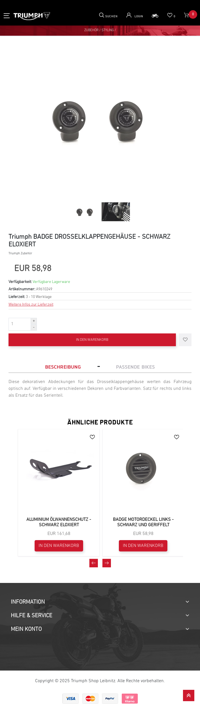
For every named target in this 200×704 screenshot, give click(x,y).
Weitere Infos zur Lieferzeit (31, 305)
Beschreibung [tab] (63, 367)
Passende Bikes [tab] (135, 367)
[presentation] (93, 691)
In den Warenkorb (92, 340)
